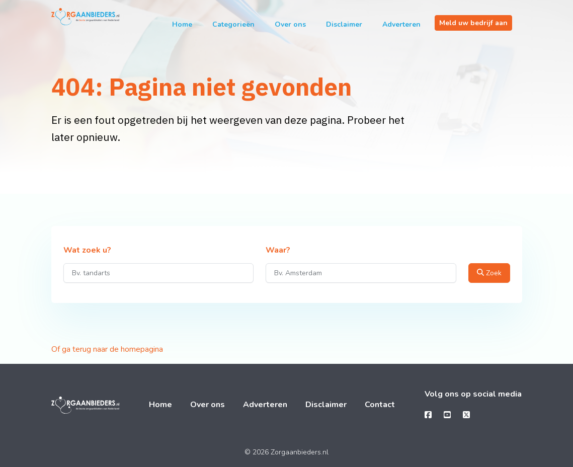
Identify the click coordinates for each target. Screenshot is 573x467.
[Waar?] (361, 273)
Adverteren (401, 24)
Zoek (489, 273)
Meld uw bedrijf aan (473, 23)
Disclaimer (344, 24)
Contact (380, 404)
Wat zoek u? (87, 250)
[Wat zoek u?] (158, 273)
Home (182, 24)
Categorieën (233, 24)
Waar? (278, 250)
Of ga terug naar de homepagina (107, 349)
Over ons (290, 24)
